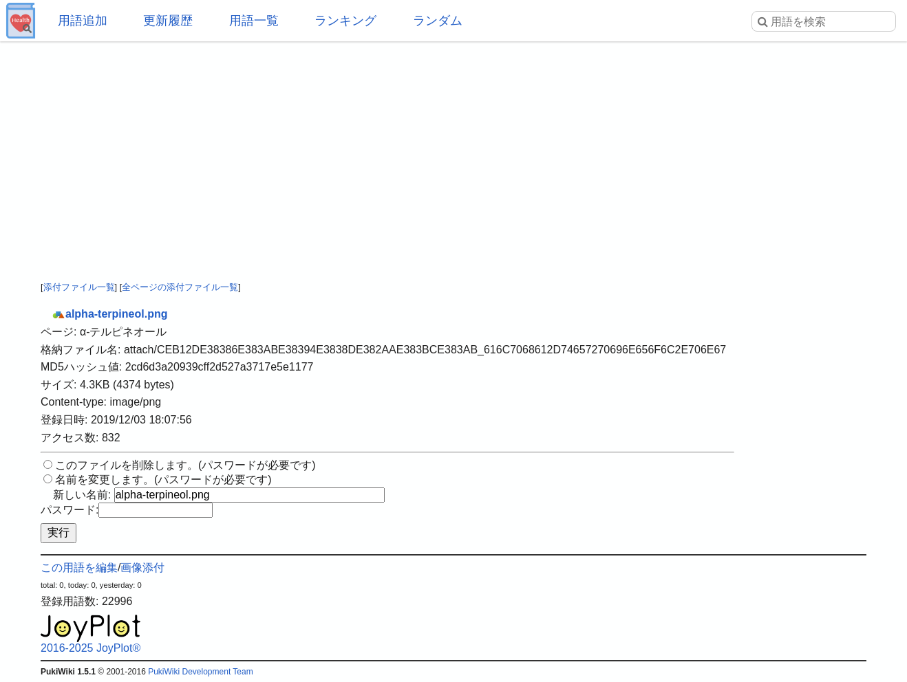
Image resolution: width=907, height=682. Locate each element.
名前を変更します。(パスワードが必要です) (163, 479)
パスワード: (69, 510)
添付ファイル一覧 (79, 287)
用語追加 (82, 21)
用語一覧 (254, 21)
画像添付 (142, 567)
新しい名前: (82, 494)
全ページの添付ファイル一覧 (180, 287)
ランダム (437, 21)
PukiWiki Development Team (200, 671)
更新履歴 (168, 21)
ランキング (345, 21)
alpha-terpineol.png (109, 314)
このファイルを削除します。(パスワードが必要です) (185, 465)
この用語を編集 (79, 567)
